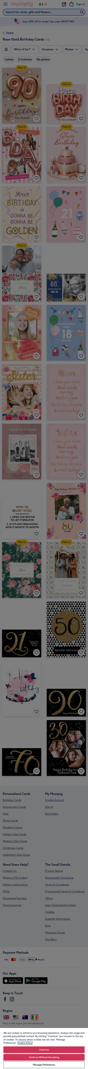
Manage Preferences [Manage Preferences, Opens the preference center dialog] (44, 1065)
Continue (44, 1049)
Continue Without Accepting (44, 1057)
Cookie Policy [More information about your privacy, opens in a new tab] (25, 1043)
